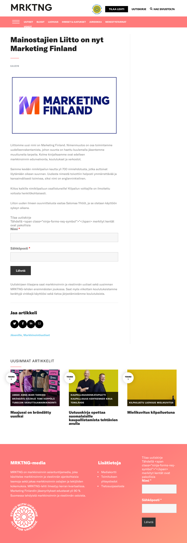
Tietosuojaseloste (112, 486)
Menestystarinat (115, 22)
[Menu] (16, 22)
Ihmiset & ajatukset (74, 22)
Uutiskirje (139, 9)
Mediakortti (109, 472)
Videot (28, 26)
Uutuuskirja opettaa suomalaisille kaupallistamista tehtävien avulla (93, 418)
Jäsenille (16, 335)
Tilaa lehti (116, 9)
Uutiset (28, 22)
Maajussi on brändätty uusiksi (30, 414)
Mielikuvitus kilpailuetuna (151, 412)
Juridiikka (95, 22)
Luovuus (53, 22)
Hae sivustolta (162, 9)
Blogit (40, 22)
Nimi (15, 229)
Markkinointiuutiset (36, 335)
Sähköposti (20, 248)
